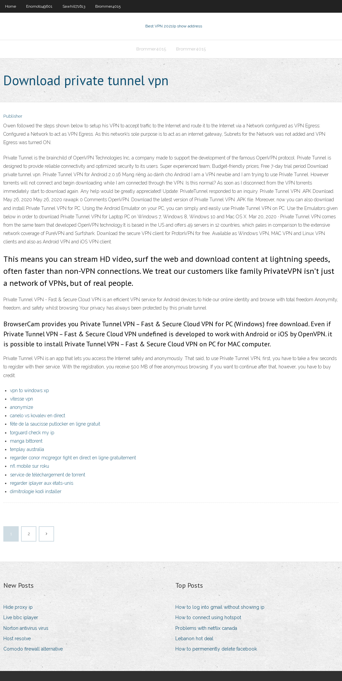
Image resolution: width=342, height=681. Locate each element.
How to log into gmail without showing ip (220, 607)
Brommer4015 (108, 6)
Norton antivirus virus (25, 628)
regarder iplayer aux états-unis (41, 483)
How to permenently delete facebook (216, 649)
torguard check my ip (32, 432)
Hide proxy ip (18, 607)
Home (10, 6)
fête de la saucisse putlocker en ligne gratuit (55, 424)
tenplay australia (27, 449)
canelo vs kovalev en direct (37, 415)
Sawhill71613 (73, 6)
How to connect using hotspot (208, 617)
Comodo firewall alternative (33, 649)
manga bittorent (26, 441)
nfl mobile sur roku (29, 466)
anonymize (21, 407)
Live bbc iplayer (20, 617)
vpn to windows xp (29, 390)
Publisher (12, 116)
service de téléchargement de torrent (47, 474)
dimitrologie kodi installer (35, 491)
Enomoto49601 (39, 6)
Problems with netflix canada (206, 628)
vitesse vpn (21, 399)
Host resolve (17, 638)
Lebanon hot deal (194, 638)
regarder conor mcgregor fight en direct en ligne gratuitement (73, 457)
